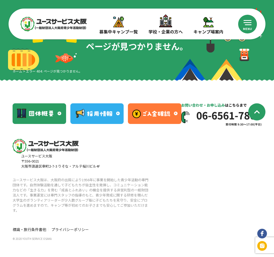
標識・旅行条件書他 (29, 229)
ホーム (17, 71)
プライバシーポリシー (70, 229)
